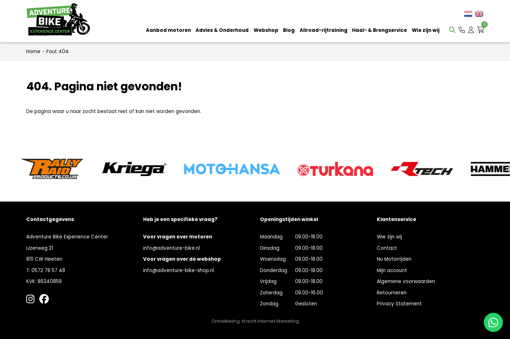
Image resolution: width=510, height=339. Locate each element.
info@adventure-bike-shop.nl (178, 270)
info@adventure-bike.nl (171, 248)
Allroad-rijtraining (323, 30)
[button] (462, 30)
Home (33, 51)
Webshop (266, 30)
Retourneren (392, 292)
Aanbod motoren (168, 30)
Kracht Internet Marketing (270, 321)
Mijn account (392, 270)
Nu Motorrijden (394, 259)
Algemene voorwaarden (406, 281)
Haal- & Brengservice (379, 30)
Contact (387, 248)
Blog (289, 30)
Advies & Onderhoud (222, 30)
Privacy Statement (399, 303)
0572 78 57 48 (48, 270)
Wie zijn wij (426, 30)
